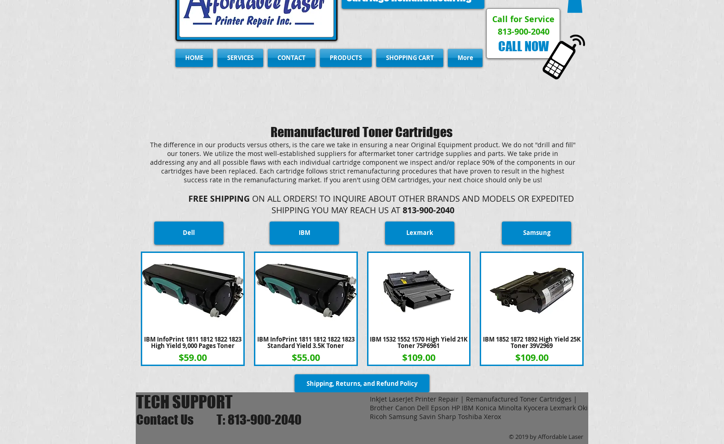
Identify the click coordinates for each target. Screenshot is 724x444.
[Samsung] (536, 233)
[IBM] (304, 233)
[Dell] (188, 233)
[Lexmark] (419, 233)
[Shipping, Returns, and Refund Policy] (362, 383)
